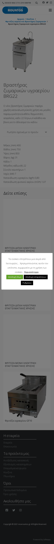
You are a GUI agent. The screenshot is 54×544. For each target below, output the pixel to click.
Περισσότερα (31, 272)
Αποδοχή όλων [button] (14, 277)
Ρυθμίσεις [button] (27, 283)
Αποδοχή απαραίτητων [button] (35, 277)
